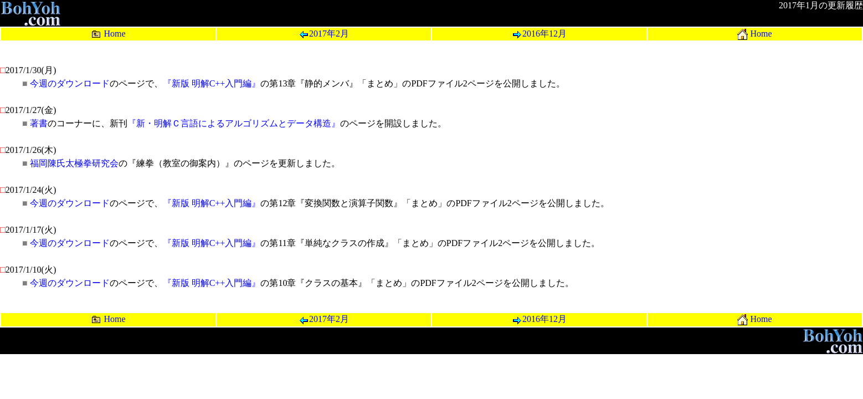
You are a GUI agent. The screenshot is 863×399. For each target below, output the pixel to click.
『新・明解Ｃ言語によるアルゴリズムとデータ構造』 (233, 123)
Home (108, 33)
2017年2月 (324, 33)
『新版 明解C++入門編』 (212, 83)
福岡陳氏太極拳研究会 (74, 163)
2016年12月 (539, 33)
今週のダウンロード (70, 83)
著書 (39, 123)
